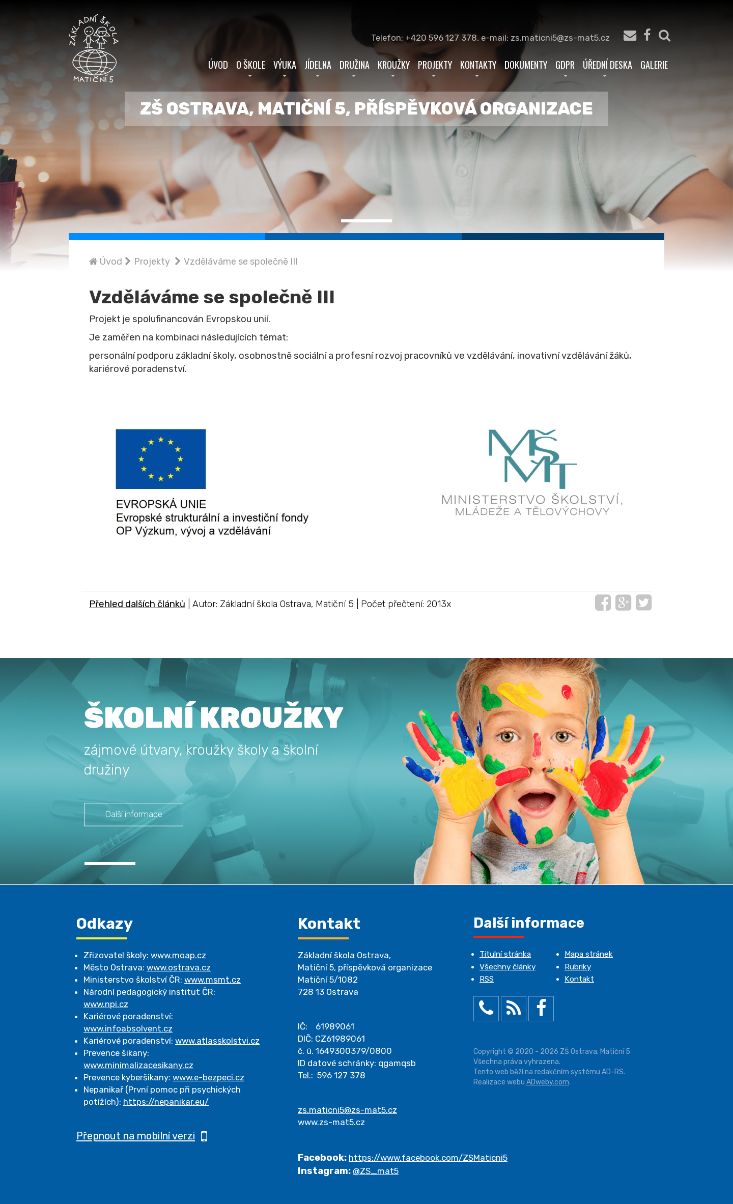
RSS (487, 979)
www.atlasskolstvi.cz (217, 1041)
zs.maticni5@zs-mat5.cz (347, 1110)
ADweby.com (547, 1082)
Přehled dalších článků (137, 604)
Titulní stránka (505, 954)
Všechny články (507, 966)
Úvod (218, 64)
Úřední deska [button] (607, 67)
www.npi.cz (105, 1004)
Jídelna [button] (317, 67)
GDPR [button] (565, 67)
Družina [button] (355, 67)
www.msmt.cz (212, 979)
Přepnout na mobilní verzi (141, 1136)
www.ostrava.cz (179, 967)
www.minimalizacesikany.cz (138, 1065)
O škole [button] (250, 67)
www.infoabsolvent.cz (128, 1028)
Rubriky (578, 966)
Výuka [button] (284, 67)
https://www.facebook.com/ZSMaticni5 (428, 1158)
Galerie (654, 64)
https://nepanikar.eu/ (166, 1102)
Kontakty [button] (478, 67)
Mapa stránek (589, 954)
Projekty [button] (435, 67)
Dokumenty (525, 64)
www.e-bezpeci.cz (208, 1077)
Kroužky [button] (394, 67)
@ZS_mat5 (376, 1171)
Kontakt (579, 979)
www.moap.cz (178, 955)
